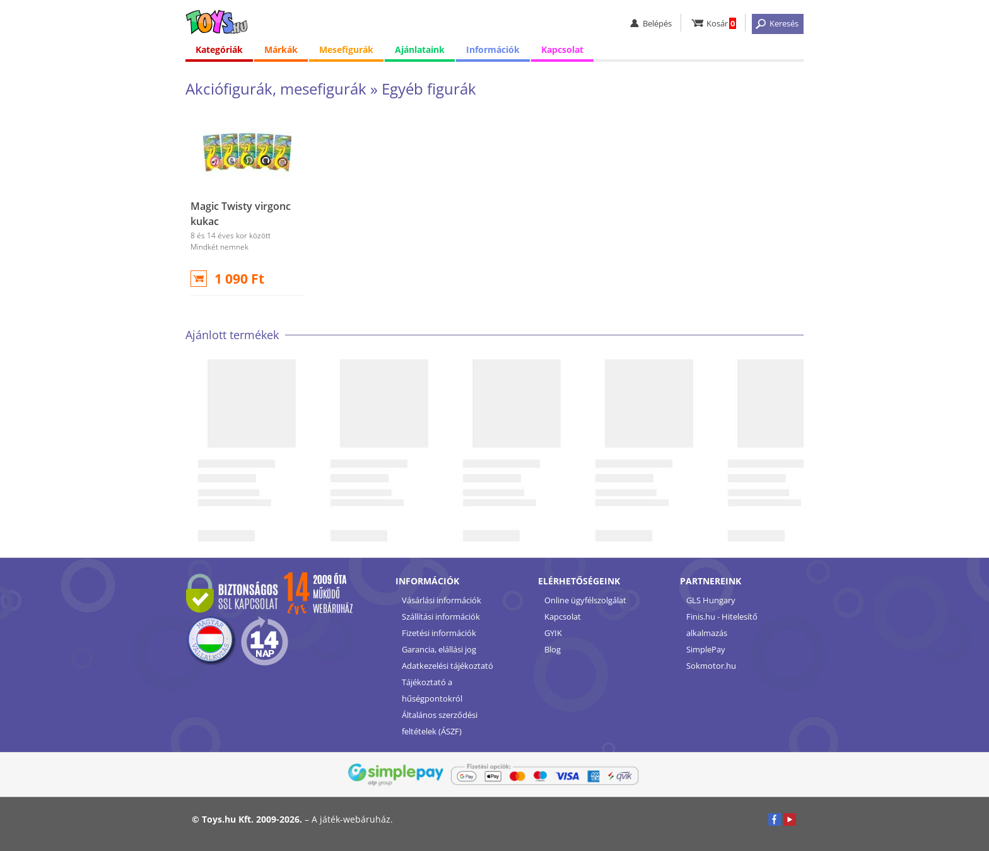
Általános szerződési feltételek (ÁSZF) (439, 723)
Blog (552, 649)
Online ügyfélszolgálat (585, 600)
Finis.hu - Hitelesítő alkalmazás (722, 625)
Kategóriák (219, 50)
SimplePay (705, 649)
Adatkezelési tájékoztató (447, 665)
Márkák (281, 50)
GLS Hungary (710, 600)
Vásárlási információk (441, 600)
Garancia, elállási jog (439, 649)
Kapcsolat (562, 50)
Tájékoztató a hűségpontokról (432, 690)
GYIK (553, 633)
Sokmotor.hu (711, 665)
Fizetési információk (439, 633)
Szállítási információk (441, 616)
